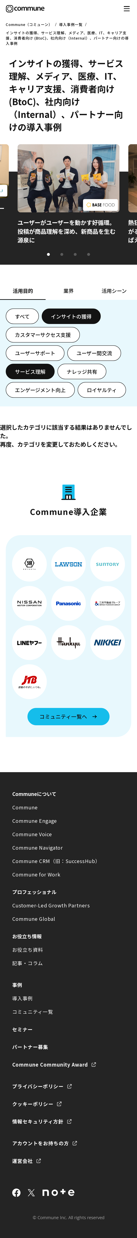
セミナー (22, 1029)
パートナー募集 (30, 1046)
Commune (25, 807)
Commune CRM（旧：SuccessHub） (56, 860)
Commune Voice (32, 834)
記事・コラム (27, 963)
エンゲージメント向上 (40, 390)
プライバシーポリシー (38, 1086)
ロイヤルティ (102, 390)
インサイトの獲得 (71, 316)
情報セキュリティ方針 (37, 1121)
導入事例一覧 (70, 24)
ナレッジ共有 (82, 371)
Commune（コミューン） (29, 24)
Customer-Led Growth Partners (51, 905)
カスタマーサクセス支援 (43, 334)
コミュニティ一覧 (32, 1011)
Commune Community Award (50, 1064)
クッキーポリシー (32, 1103)
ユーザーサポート (35, 353)
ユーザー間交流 (94, 353)
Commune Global (33, 918)
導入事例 (22, 998)
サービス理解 (30, 371)
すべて (22, 316)
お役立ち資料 (27, 949)
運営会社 (22, 1160)
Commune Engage (34, 820)
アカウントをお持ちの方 (40, 1143)
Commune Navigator (37, 847)
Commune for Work (36, 874)
